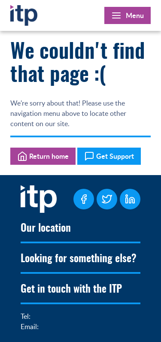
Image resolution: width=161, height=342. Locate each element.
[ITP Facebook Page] (83, 199)
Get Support (109, 156)
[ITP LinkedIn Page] (130, 199)
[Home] (23, 13)
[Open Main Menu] (127, 15)
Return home (43, 156)
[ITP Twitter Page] (107, 199)
